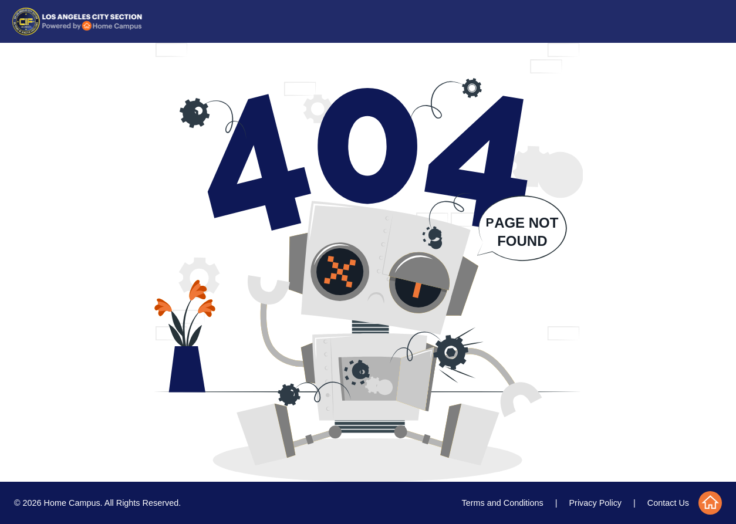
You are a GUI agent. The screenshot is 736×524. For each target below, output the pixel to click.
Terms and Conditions (502, 503)
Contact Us (668, 503)
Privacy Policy (595, 503)
